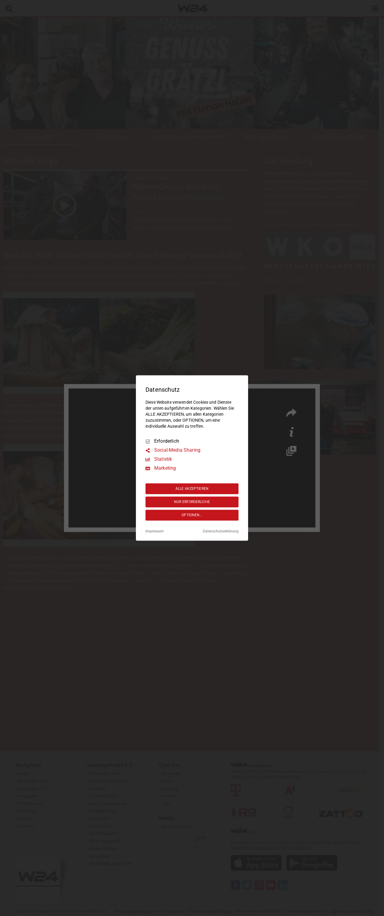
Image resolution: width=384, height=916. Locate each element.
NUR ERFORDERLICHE (192, 502)
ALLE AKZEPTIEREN (192, 489)
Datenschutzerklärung (220, 531)
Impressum (155, 531)
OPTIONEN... (192, 515)
